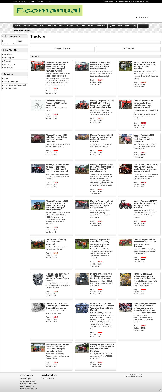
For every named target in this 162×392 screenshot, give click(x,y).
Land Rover (101, 26)
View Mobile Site (48, 379)
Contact (47, 1)
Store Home (18, 31)
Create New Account (27, 381)
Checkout (33, 1)
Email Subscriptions (27, 386)
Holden (70, 26)
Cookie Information (10, 88)
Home (15, 1)
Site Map (40, 1)
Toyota (17, 26)
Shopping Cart (23, 1)
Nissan (61, 26)
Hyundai (112, 26)
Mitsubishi (52, 26)
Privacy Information (11, 82)
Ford (120, 26)
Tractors (91, 26)
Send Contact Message (28, 389)
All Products (8, 68)
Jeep (134, 26)
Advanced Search (8, 44)
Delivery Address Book (28, 384)
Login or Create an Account (139, 1)
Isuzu (83, 26)
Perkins (42, 26)
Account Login (25, 379)
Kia (77, 26)
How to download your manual (15, 85)
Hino (35, 26)
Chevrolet (26, 26)
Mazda (127, 26)
